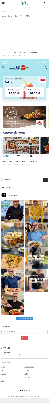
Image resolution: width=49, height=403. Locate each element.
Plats (26, 374)
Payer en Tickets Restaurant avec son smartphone (19, 162)
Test (2, 381)
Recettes (12, 49)
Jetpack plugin (5, 352)
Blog (7, 49)
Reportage (27, 377)
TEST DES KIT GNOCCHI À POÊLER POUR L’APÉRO (20, 52)
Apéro (3, 49)
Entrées (3, 374)
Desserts (27, 370)
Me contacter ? (24, 390)
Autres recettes (29, 367)
